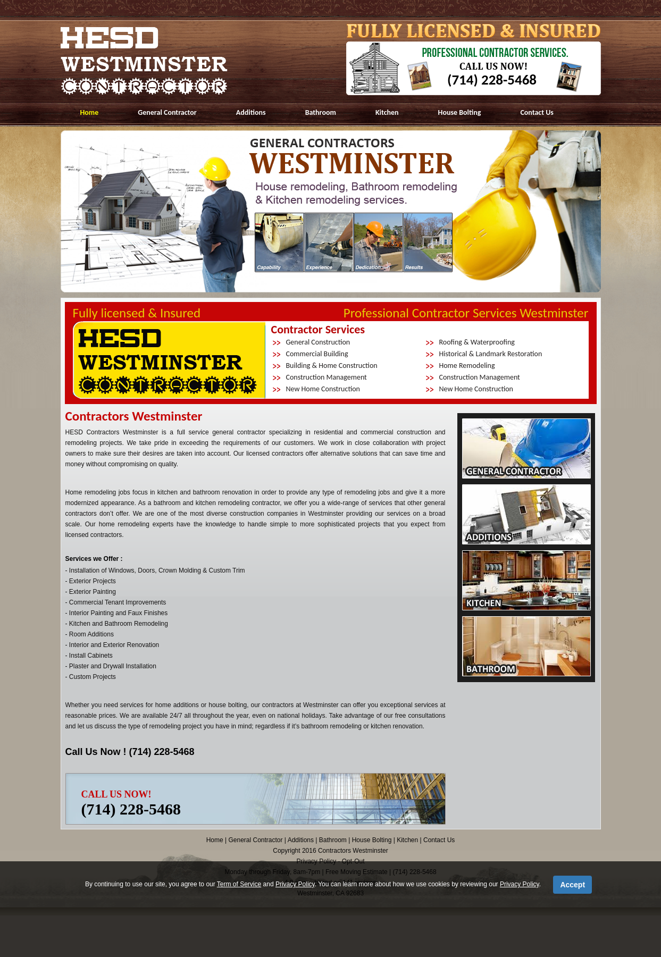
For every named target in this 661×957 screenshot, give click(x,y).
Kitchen (387, 112)
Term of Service (239, 884)
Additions (251, 112)
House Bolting (459, 112)
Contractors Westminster (353, 850)
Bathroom (320, 112)
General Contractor (167, 112)
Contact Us (537, 112)
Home (89, 112)
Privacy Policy (295, 884)
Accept (572, 884)
